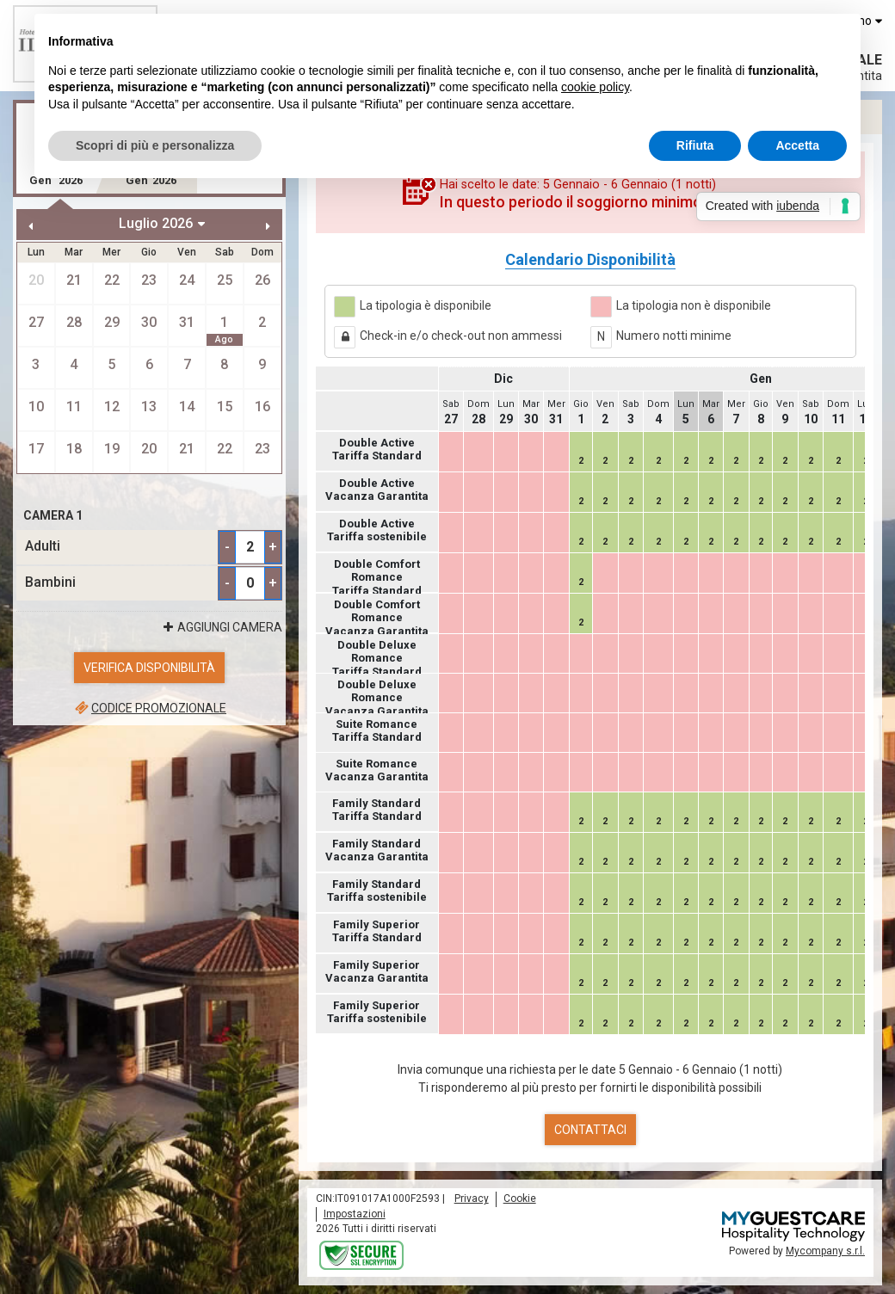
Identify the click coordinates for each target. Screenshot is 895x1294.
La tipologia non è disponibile (693, 305)
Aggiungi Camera (221, 627)
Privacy (471, 1198)
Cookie (519, 1198)
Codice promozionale (149, 708)
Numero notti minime (673, 335)
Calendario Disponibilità (590, 259)
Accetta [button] (797, 145)
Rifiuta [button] (695, 145)
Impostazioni (355, 1214)
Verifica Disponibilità (149, 668)
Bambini (50, 582)
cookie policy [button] (595, 87)
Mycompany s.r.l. (825, 1251)
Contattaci (590, 1130)
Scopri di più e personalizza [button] (155, 145)
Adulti (42, 546)
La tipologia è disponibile (425, 305)
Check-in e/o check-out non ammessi (461, 335)
